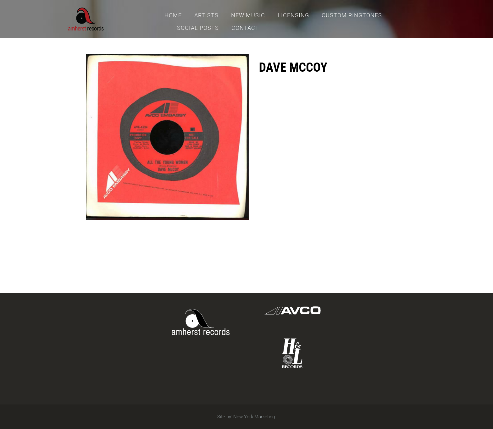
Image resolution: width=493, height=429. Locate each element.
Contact (245, 28)
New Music (248, 15)
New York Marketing (254, 417)
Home (173, 15)
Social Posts (198, 28)
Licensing (293, 15)
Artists (206, 15)
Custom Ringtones (352, 15)
